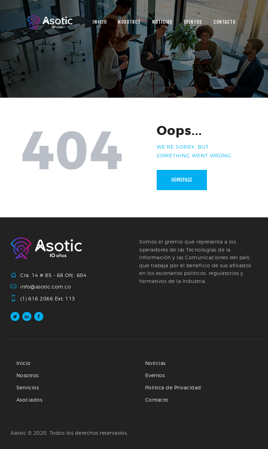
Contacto (157, 400)
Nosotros (27, 375)
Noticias (155, 363)
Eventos (155, 375)
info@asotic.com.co (45, 287)
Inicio (23, 363)
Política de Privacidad (173, 387)
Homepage (181, 180)
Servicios (27, 387)
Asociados (29, 400)
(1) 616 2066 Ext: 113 (47, 298)
